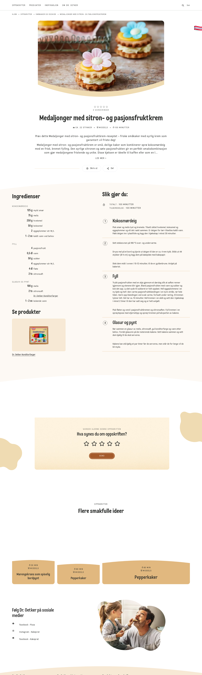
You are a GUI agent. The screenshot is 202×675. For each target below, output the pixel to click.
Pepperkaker (78, 552)
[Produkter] (37, 5)
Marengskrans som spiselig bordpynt (33, 552)
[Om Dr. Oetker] (72, 5)
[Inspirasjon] (53, 5)
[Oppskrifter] (20, 5)
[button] (101, 102)
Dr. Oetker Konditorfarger (45, 296)
